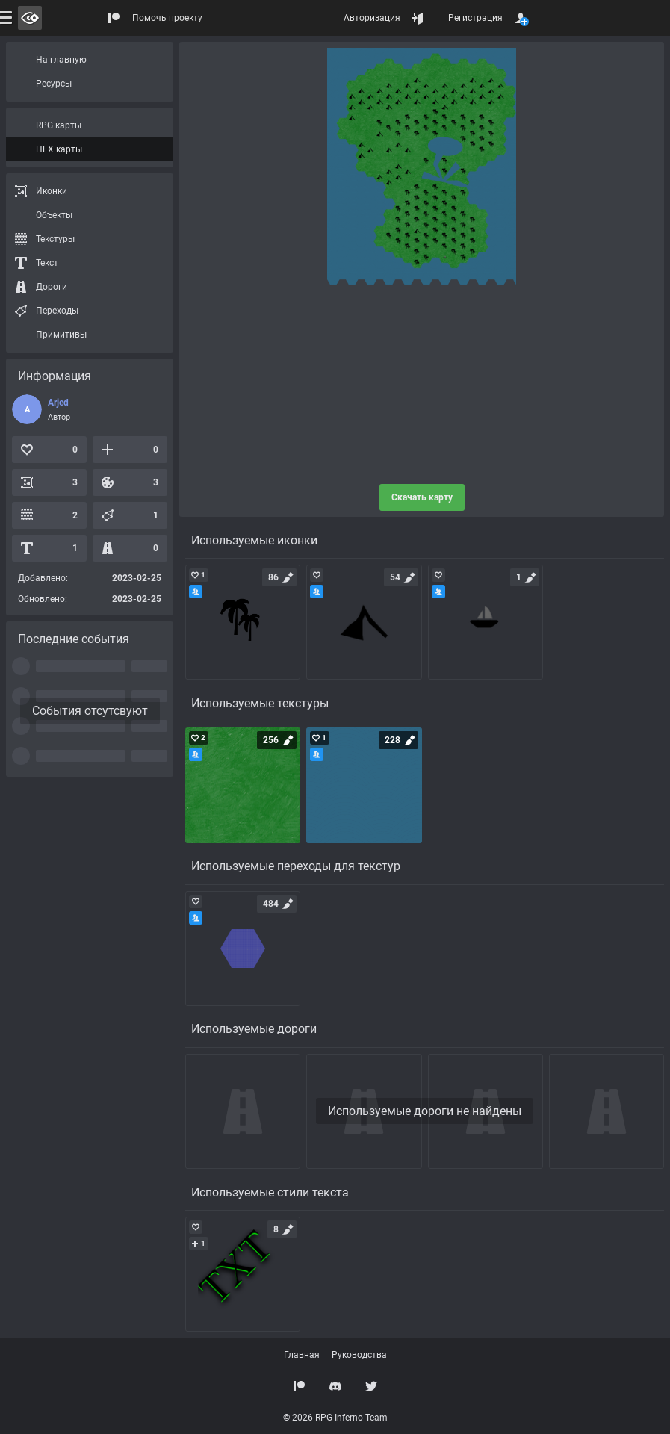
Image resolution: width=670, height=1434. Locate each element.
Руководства (359, 1354)
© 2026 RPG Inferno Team (335, 1417)
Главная (302, 1354)
